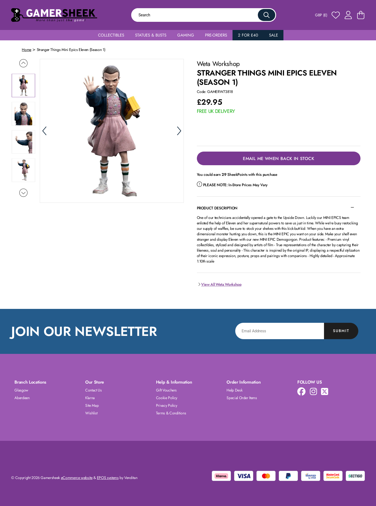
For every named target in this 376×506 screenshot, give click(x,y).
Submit (341, 330)
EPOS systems (108, 477)
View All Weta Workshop (219, 284)
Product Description (217, 208)
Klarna (90, 397)
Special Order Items (242, 397)
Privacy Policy (166, 405)
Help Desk (234, 390)
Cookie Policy (166, 397)
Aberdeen (21, 397)
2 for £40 (248, 35)
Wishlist (91, 413)
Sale (273, 35)
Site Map (92, 405)
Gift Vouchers (166, 390)
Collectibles (111, 35)
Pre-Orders (216, 35)
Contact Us (93, 390)
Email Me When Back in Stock (278, 158)
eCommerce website (77, 477)
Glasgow (21, 390)
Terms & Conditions (171, 413)
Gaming (185, 35)
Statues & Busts (150, 35)
